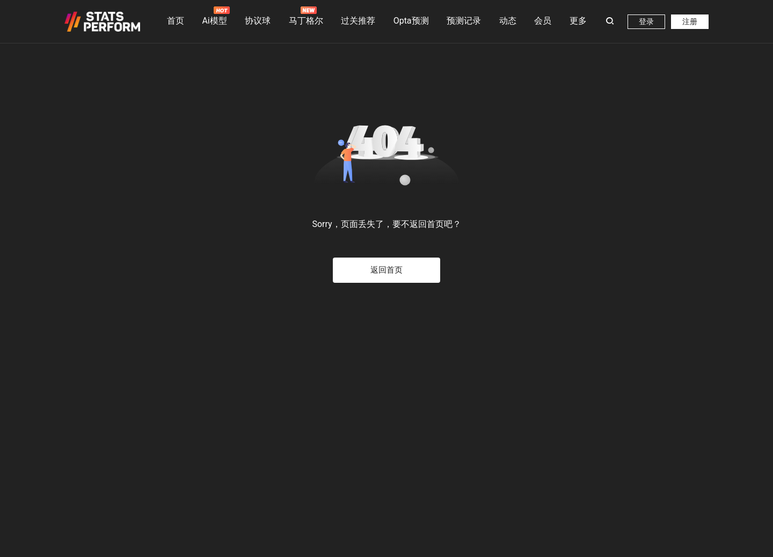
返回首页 (386, 270)
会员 (542, 21)
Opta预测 (411, 21)
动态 (507, 21)
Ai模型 (214, 16)
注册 (689, 21)
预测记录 (464, 21)
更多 (578, 21)
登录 (646, 21)
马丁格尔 (306, 16)
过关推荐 (358, 21)
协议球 (258, 21)
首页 (175, 21)
